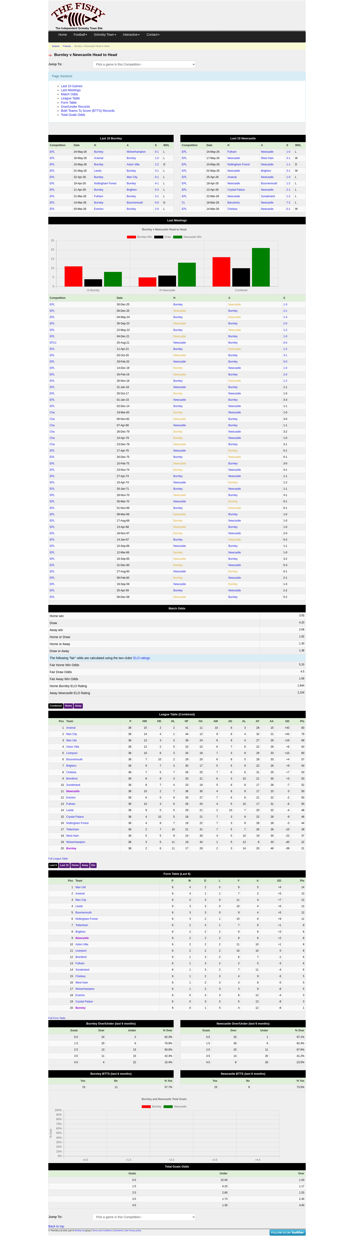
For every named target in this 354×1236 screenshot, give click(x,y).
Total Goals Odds (73, 115)
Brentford (71, 778)
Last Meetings (71, 90)
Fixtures (67, 46)
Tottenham (72, 829)
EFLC (53, 342)
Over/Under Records (75, 106)
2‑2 (157, 164)
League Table (70, 98)
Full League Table (58, 858)
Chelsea (232, 209)
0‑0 (157, 202)
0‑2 (157, 189)
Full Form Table (56, 1018)
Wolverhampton (136, 151)
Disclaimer (118, 1230)
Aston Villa (133, 164)
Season (56, 46)
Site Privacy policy (133, 1230)
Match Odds (69, 94)
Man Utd (71, 740)
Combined (56, 705)
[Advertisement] (210, 11)
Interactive (131, 34)
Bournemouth (135, 202)
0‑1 (157, 151)
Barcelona (233, 202)
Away (78, 705)
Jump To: (55, 64)
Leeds (98, 170)
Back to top (56, 1226)
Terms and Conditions (102, 1230)
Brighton (132, 189)
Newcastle (267, 151)
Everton (98, 209)
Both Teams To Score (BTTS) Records (88, 110)
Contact (153, 34)
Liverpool (71, 753)
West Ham (267, 158)
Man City (132, 177)
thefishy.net (80, 1230)
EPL (52, 151)
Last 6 (53, 865)
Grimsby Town (105, 34)
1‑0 (157, 158)
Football (80, 34)
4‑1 (157, 183)
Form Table (69, 102)
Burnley (98, 151)
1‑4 (285, 317)
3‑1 (157, 170)
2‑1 (288, 189)
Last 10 (64, 865)
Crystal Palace (236, 189)
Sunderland (268, 196)
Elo (93, 865)
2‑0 (157, 209)
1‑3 (285, 304)
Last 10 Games (71, 86)
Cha (52, 412)
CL (183, 202)
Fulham (98, 196)
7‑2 (288, 202)
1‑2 (288, 183)
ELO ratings (141, 658)
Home (62, 34)
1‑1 (288, 164)
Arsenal (98, 158)
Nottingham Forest (105, 183)
